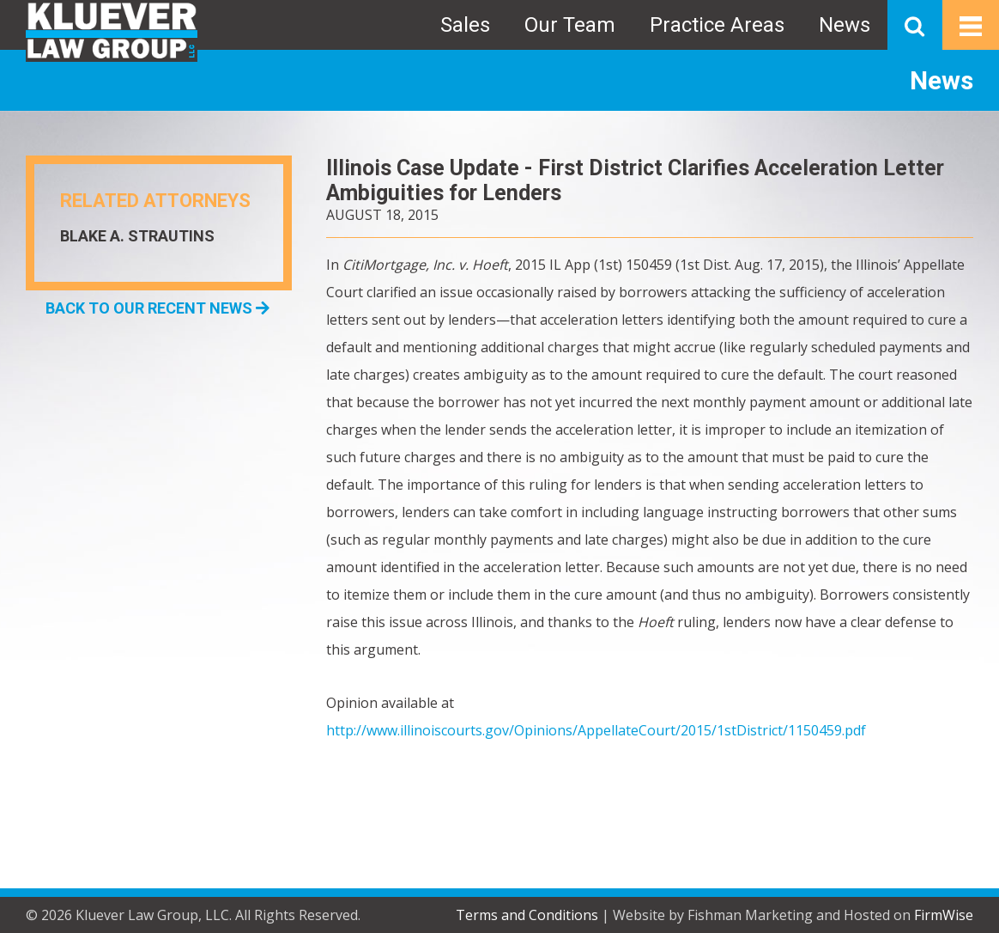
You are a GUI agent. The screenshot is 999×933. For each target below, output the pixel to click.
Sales (465, 25)
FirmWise (943, 915)
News (844, 25)
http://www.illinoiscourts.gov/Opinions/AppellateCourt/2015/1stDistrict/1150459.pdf (596, 730)
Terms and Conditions (527, 915)
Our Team (569, 25)
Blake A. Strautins (137, 236)
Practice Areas (717, 25)
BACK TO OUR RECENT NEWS (157, 308)
